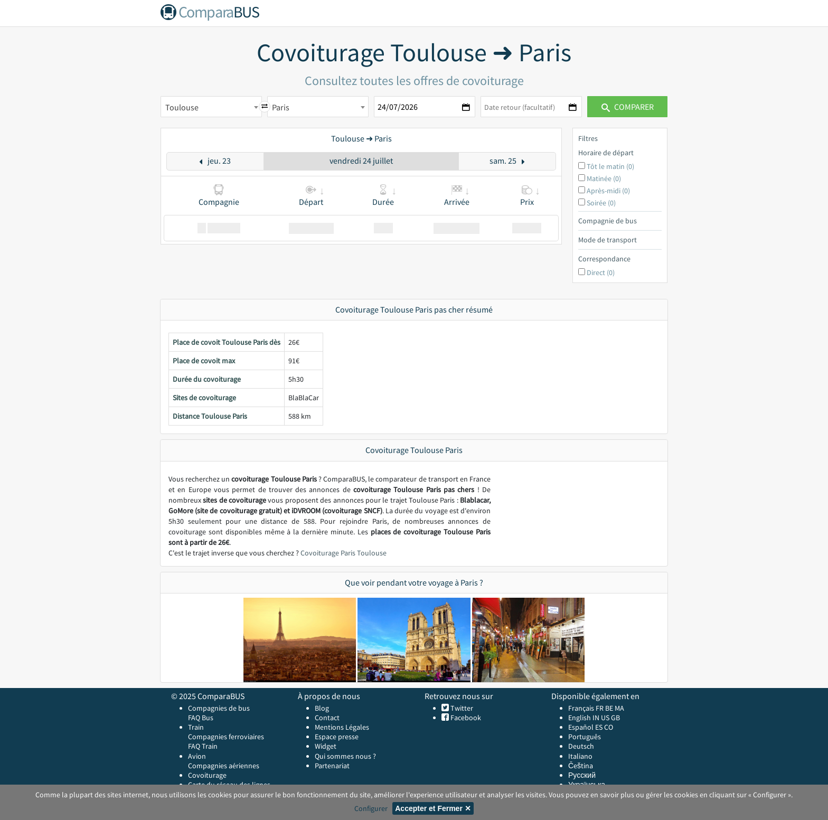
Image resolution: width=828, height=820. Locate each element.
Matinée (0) (604, 178)
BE (609, 708)
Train (196, 727)
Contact (327, 717)
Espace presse (337, 736)
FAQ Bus (200, 717)
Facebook (465, 717)
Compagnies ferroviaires (226, 736)
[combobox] (211, 106)
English (579, 717)
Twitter (461, 708)
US (605, 717)
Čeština (580, 765)
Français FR (586, 708)
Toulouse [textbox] (182, 107)
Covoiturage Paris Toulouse (343, 553)
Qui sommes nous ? (345, 756)
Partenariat (332, 765)
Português (584, 736)
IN (595, 717)
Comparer (627, 106)
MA (619, 708)
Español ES (586, 727)
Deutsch (581, 746)
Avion (197, 756)
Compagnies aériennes (223, 765)
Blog (322, 708)
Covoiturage (207, 775)
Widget (325, 746)
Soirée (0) (601, 203)
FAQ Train (203, 746)
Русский (582, 775)
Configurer (371, 808)
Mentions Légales (342, 727)
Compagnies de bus (219, 708)
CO (608, 727)
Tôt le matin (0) (610, 166)
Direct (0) (601, 272)
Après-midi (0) (608, 190)
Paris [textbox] (280, 107)
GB (615, 717)
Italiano (580, 756)
